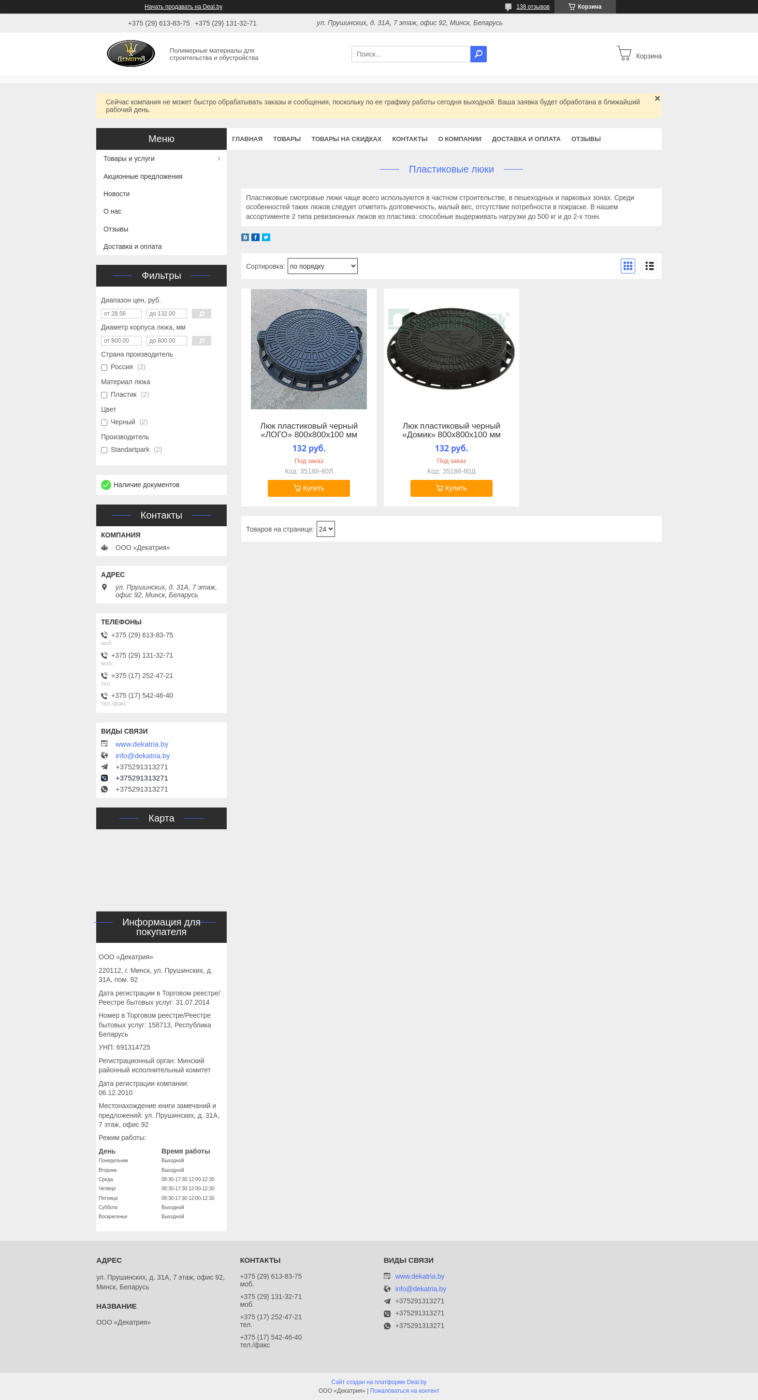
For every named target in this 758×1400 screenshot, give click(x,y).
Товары (287, 139)
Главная (247, 139)
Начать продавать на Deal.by (183, 6)
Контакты (410, 139)
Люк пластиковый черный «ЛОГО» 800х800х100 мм (309, 430)
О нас (112, 211)
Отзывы (586, 139)
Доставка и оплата (526, 139)
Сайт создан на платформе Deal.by (379, 1382)
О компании (459, 139)
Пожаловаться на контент (404, 1390)
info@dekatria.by (143, 756)
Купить (313, 488)
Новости (116, 194)
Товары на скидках (346, 139)
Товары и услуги (129, 158)
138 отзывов (533, 6)
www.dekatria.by (142, 744)
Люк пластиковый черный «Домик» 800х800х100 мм (451, 430)
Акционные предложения (143, 176)
